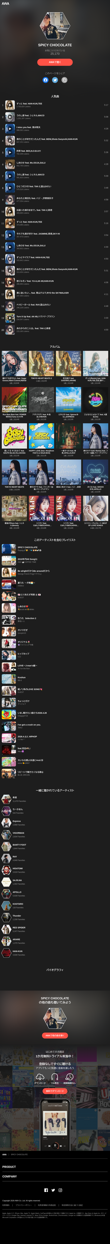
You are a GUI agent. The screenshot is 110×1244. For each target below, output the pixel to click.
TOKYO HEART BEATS (14, 487)
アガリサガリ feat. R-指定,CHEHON (41, 416)
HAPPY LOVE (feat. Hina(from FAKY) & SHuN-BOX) (41, 452)
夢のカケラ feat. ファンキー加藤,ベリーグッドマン (41, 488)
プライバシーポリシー (24, 1205)
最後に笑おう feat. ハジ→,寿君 (68, 487)
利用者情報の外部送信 (47, 1205)
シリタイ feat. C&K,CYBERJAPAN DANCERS (41, 525)
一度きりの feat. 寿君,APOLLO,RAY (68, 452)
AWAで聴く (55, 62)
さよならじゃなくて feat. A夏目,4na (95, 416)
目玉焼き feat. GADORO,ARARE (68, 379)
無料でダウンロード (55, 1091)
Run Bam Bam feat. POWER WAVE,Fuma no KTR (14, 416)
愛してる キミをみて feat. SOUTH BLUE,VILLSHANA (14, 452)
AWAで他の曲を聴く (55, 1035)
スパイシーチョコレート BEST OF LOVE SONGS (95, 524)
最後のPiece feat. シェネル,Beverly (14, 524)
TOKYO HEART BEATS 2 (41, 378)
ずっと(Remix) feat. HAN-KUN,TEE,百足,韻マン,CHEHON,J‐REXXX (95, 380)
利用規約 (5, 1205)
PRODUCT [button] (9, 1167)
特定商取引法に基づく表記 (72, 1205)
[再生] (10, 105)
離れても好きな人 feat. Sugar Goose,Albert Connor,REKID (14, 379)
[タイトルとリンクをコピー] (64, 80)
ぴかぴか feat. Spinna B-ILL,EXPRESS (69, 416)
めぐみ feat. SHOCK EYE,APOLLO (95, 488)
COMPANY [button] (9, 1176)
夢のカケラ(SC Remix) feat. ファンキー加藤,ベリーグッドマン (95, 452)
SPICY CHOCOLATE (19, 1155)
